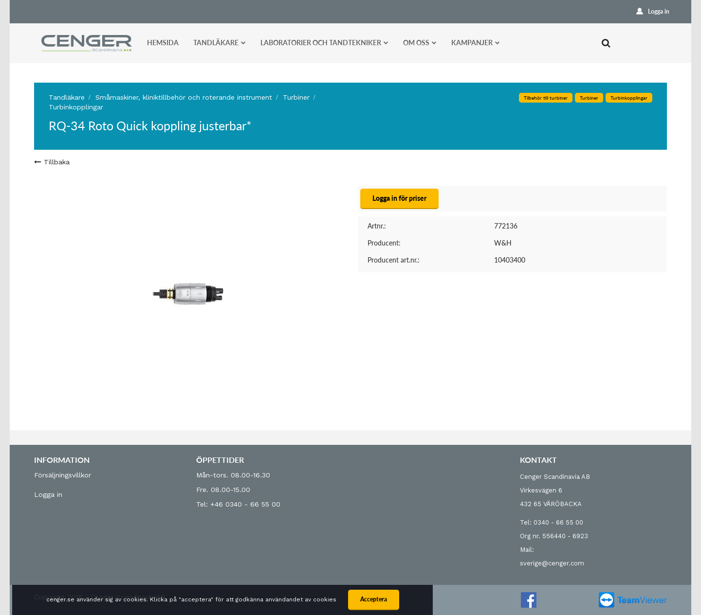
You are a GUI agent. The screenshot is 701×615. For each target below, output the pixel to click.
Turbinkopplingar (76, 107)
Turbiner (589, 98)
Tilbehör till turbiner (546, 98)
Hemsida (163, 42)
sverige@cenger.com (552, 563)
